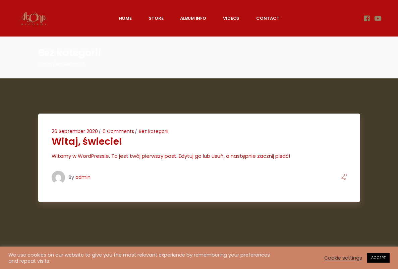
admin (83, 177)
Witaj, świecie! (87, 141)
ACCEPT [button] (378, 257)
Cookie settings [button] (343, 258)
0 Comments (118, 131)
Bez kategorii (153, 131)
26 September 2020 (75, 131)
